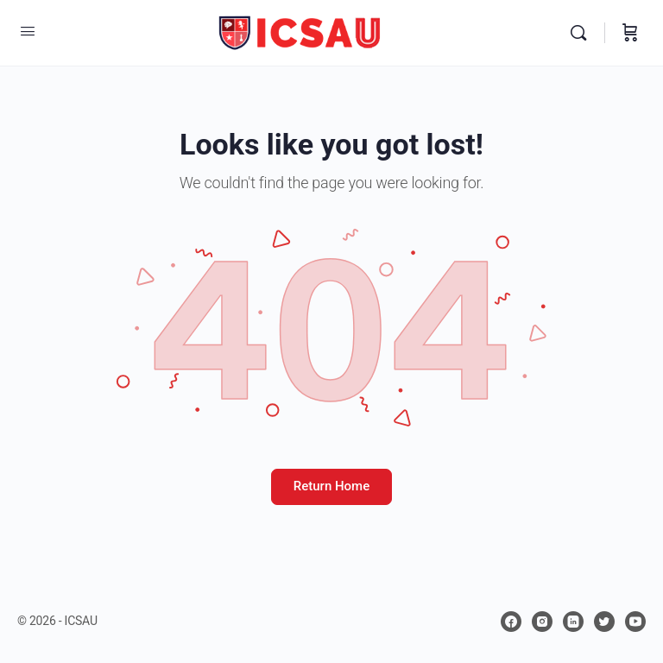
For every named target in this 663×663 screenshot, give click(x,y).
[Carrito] (630, 33)
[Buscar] (582, 33)
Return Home (331, 486)
